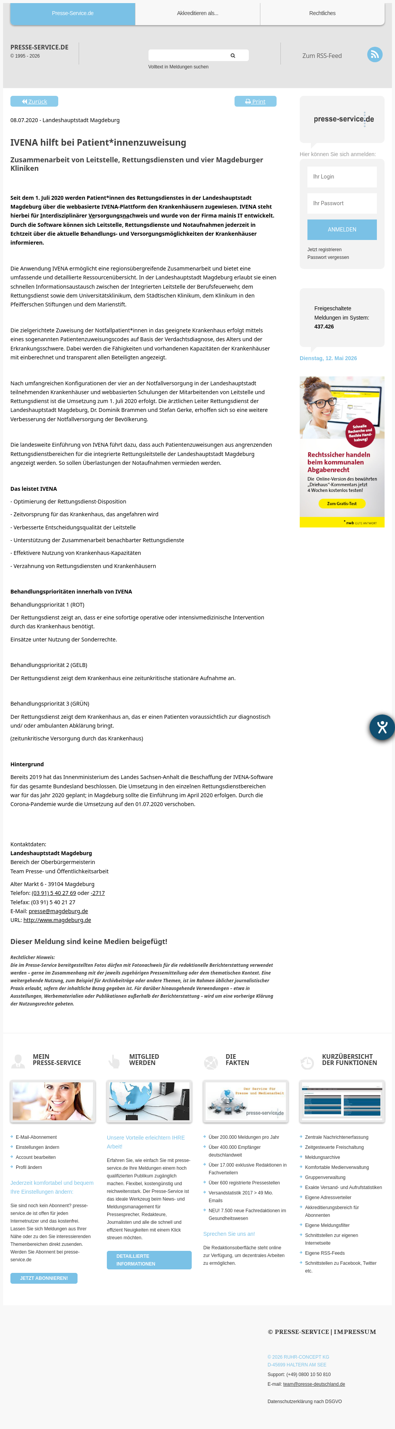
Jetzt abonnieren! (44, 1278)
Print (255, 101)
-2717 (98, 893)
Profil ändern (29, 1167)
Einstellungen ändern (37, 1147)
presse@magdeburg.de (58, 911)
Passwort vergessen (328, 257)
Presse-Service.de (73, 13)
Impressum (355, 1332)
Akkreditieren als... (197, 13)
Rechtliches (322, 13)
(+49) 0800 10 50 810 (308, 1374)
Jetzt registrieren (324, 249)
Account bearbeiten (36, 1157)
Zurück (34, 101)
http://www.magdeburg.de (57, 920)
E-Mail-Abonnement (36, 1137)
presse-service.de (39, 47)
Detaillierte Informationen (135, 1260)
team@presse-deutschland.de (314, 1384)
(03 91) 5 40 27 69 (54, 893)
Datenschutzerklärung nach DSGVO (305, 1401)
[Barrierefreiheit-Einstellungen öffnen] (382, 727)
